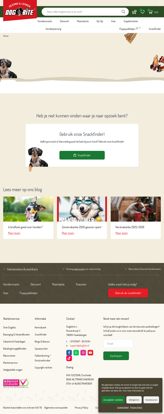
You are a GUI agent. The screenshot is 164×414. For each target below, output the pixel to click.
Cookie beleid (123, 407)
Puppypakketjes (130, 28)
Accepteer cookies (113, 399)
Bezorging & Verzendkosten (16, 334)
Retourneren (9, 355)
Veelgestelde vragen (12, 369)
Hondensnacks (45, 21)
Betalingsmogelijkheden (14, 348)
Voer (113, 21)
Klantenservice (11, 318)
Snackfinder (155, 28)
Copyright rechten (43, 367)
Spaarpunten (41, 348)
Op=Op (100, 21)
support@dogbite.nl (79, 345)
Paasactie (81, 284)
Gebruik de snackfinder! (128, 293)
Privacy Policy (136, 407)
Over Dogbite (9, 327)
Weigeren (134, 399)
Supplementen (131, 21)
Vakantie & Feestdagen (14, 341)
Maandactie (83, 21)
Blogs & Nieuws (42, 341)
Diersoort (64, 21)
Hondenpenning (53, 28)
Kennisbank (40, 327)
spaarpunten (79, 269)
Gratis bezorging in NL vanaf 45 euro (22, 269)
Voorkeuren (151, 399)
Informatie (40, 318)
